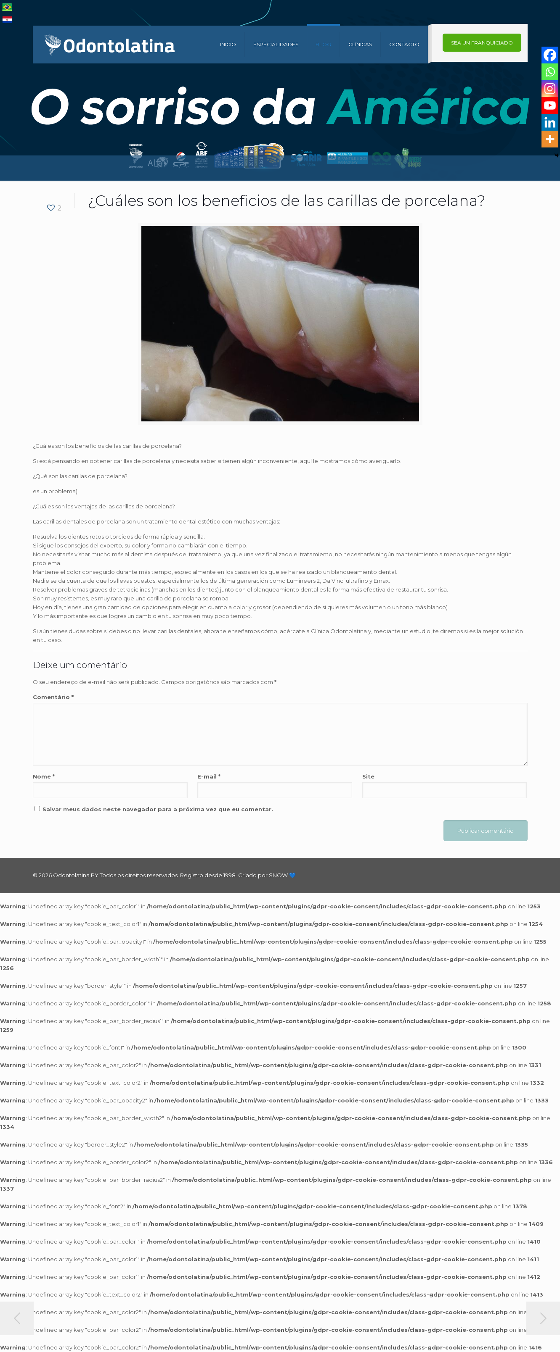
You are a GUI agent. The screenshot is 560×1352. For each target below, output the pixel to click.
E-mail (208, 776)
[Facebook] (549, 55)
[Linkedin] (549, 122)
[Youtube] (549, 105)
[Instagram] (549, 88)
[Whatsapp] (549, 71)
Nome (44, 776)
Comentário (53, 697)
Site (368, 776)
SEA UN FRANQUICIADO (482, 42)
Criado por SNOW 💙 (266, 875)
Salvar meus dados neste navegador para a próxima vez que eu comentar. (157, 809)
